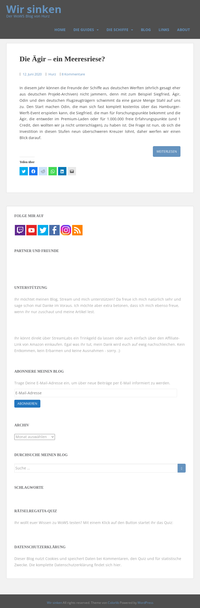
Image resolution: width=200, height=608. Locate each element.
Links (164, 29)
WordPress (145, 602)
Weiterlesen (167, 151)
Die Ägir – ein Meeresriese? (62, 59)
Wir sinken (33, 6)
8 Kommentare (73, 74)
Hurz (52, 74)
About (183, 29)
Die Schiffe (117, 29)
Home (60, 29)
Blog (146, 29)
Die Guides (83, 29)
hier (117, 564)
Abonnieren (27, 403)
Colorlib (113, 602)
